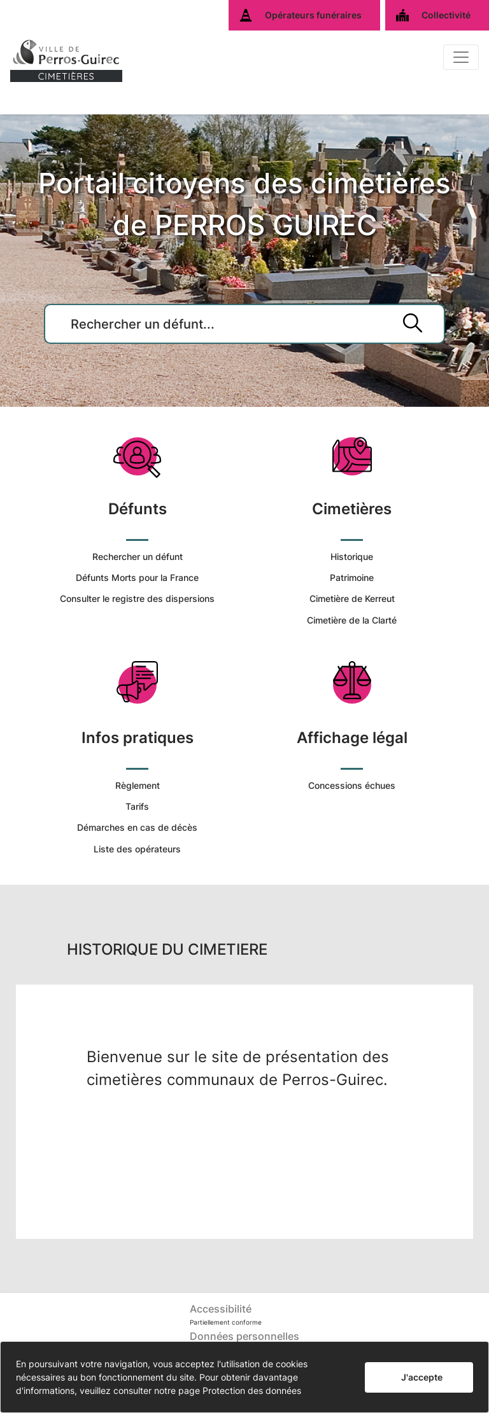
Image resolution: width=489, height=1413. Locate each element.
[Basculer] (461, 57)
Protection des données (251, 1390)
